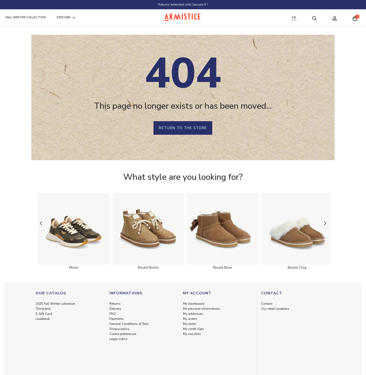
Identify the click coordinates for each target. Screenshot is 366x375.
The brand (43, 309)
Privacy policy (119, 329)
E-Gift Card (44, 314)
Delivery (115, 309)
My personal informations (201, 309)
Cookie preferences (123, 334)
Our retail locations (275, 309)
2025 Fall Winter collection (55, 304)
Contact (267, 304)
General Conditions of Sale (128, 324)
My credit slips (193, 329)
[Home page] (183, 17)
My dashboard (193, 304)
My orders (190, 319)
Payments (116, 319)
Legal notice (118, 339)
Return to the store (183, 127)
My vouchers (192, 334)
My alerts (189, 324)
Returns (115, 304)
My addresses (193, 314)
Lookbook (43, 319)
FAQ (112, 314)
